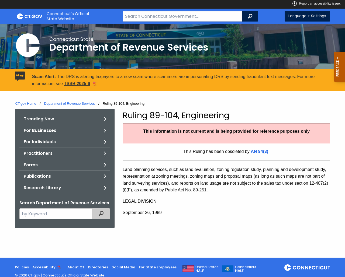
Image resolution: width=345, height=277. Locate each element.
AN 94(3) (259, 151)
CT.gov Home (25, 103)
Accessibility (44, 267)
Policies (22, 267)
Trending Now (39, 119)
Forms (31, 165)
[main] (172, 141)
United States (207, 269)
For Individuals (40, 142)
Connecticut (245, 269)
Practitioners (38, 153)
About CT (76, 267)
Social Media (123, 267)
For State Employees (158, 267)
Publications (37, 176)
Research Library (42, 188)
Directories (98, 267)
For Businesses (40, 130)
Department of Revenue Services (69, 103)
